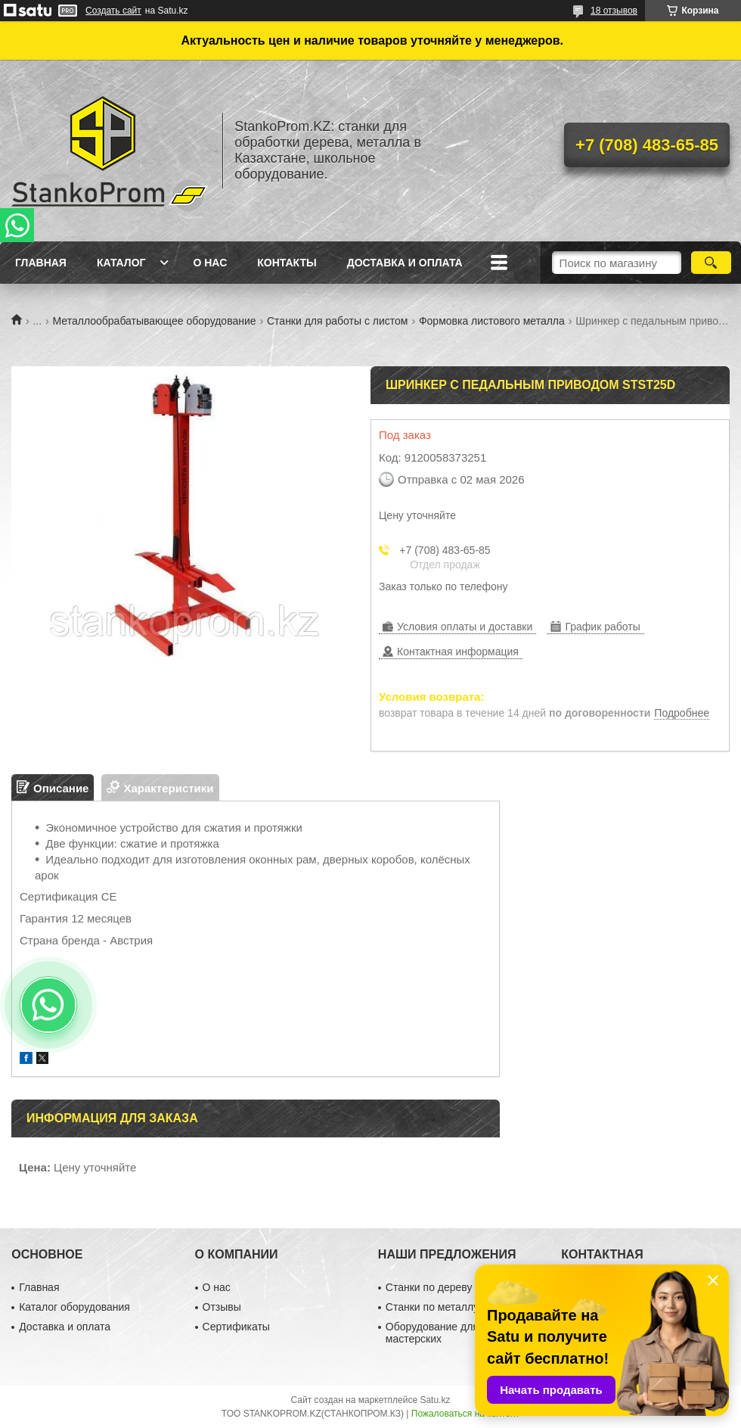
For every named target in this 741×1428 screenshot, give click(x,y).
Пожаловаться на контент (465, 1413)
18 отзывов (614, 10)
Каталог (121, 263)
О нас (210, 263)
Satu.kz (435, 1400)
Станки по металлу (432, 1307)
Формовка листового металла (492, 321)
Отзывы (222, 1307)
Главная (41, 263)
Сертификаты (236, 1327)
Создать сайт (113, 10)
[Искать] (711, 262)
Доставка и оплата (405, 263)
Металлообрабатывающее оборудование (154, 321)
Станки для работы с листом (337, 321)
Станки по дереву (429, 1287)
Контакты (286, 263)
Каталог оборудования (74, 1307)
